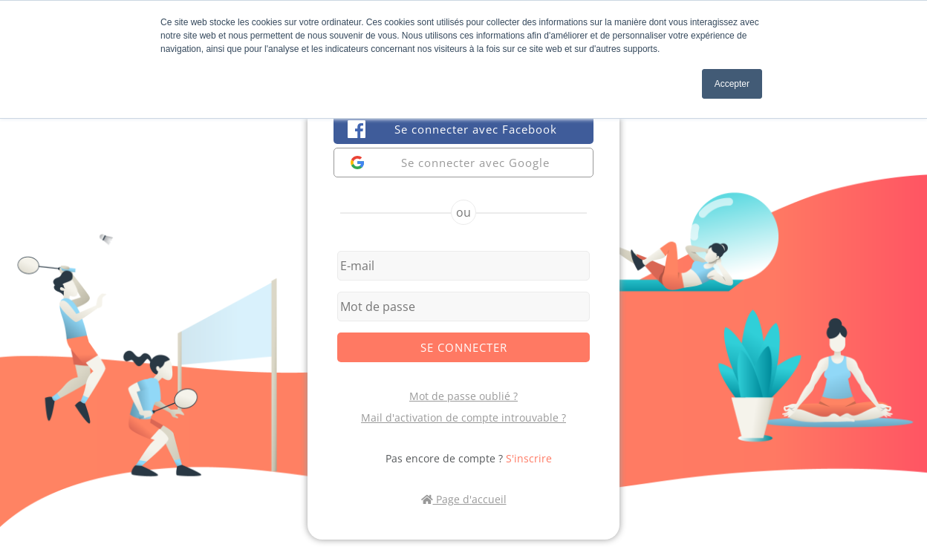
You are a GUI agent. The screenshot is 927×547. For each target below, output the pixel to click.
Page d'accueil (464, 499)
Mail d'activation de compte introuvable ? (463, 417)
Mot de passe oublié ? (463, 396)
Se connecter (463, 347)
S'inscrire (529, 458)
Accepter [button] (732, 84)
